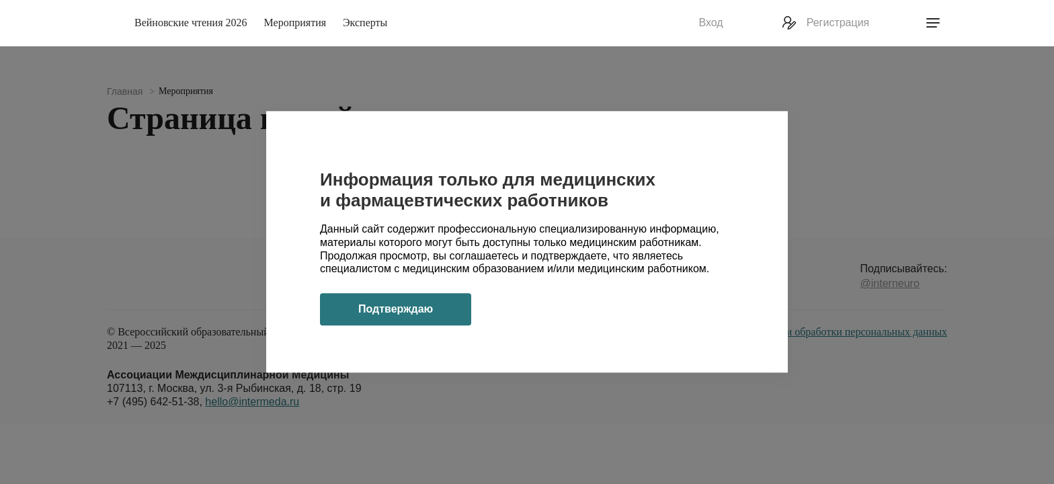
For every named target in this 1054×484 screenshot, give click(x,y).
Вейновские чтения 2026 (190, 22)
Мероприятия (295, 22)
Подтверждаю (395, 309)
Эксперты (365, 22)
